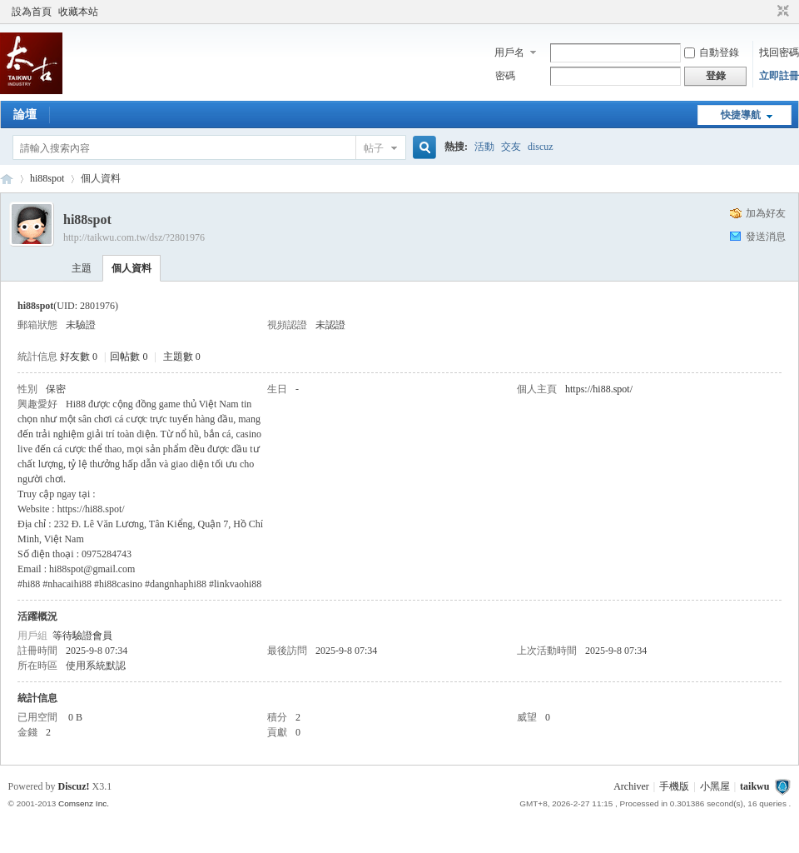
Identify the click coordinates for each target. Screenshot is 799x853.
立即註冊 (779, 76)
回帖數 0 (128, 356)
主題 (82, 268)
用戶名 (509, 52)
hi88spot (47, 178)
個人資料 (131, 268)
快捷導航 (741, 115)
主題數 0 (182, 356)
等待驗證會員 (82, 635)
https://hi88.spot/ (599, 389)
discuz (540, 146)
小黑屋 (715, 786)
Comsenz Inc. (83, 803)
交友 (511, 146)
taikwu (6, 179)
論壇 (25, 114)
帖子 (374, 148)
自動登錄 (711, 52)
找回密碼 (779, 52)
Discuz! (74, 786)
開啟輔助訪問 (767, 11)
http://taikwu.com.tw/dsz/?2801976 (134, 237)
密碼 (505, 76)
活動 (484, 146)
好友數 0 (78, 356)
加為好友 (766, 213)
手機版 (674, 786)
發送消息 (766, 236)
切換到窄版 (781, 11)
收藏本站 (78, 11)
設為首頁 (32, 11)
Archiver (631, 786)
